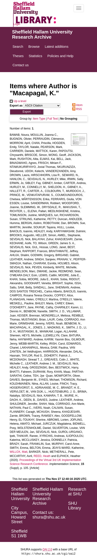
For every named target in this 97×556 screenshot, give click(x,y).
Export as (16, 105)
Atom (77, 105)
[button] (27, 112)
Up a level (18, 101)
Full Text (52, 118)
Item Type (39, 118)
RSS (76, 109)
